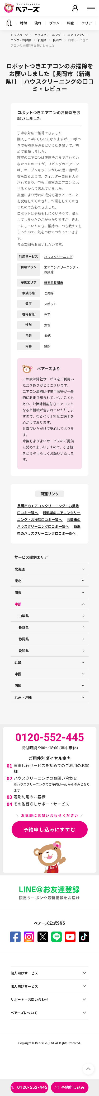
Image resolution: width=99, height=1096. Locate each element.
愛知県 (23, 650)
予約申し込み (73, 1087)
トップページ (19, 35)
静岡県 (23, 638)
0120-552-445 (32, 1087)
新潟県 (42, 40)
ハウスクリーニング (48, 35)
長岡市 (57, 40)
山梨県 (23, 615)
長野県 (23, 627)
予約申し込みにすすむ (49, 829)
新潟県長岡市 (53, 282)
